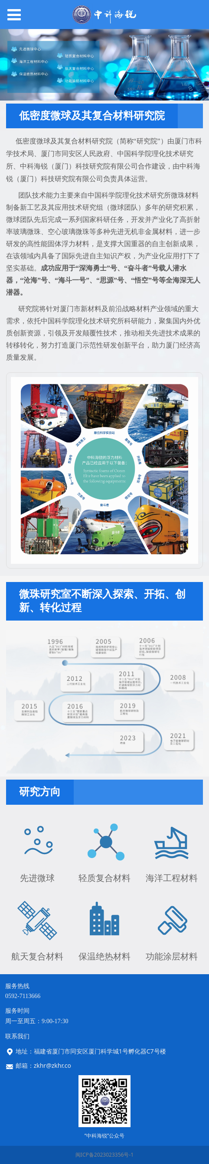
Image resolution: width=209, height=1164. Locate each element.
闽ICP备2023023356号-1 (104, 1154)
